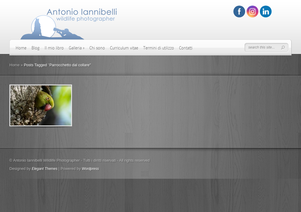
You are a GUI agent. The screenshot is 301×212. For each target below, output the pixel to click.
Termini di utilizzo (158, 48)
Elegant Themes (44, 169)
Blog (35, 48)
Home (21, 48)
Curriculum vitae (124, 48)
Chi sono (97, 48)
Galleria (76, 48)
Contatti (186, 48)
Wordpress (90, 169)
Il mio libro (54, 48)
